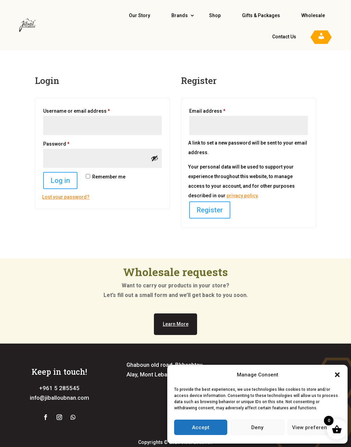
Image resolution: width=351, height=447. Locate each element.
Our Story (139, 15)
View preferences (314, 427)
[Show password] (154, 158)
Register (210, 210)
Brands (179, 15)
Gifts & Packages (261, 15)
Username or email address (87, 110)
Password (66, 143)
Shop (215, 15)
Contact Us (284, 36)
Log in (60, 180)
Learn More (176, 324)
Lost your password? (65, 197)
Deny (257, 427)
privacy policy (242, 195)
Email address (217, 110)
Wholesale (313, 15)
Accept (200, 427)
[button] (337, 374)
